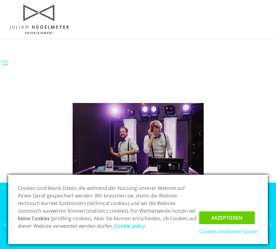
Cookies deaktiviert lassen (228, 231)
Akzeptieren (227, 217)
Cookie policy (130, 226)
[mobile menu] (5, 62)
